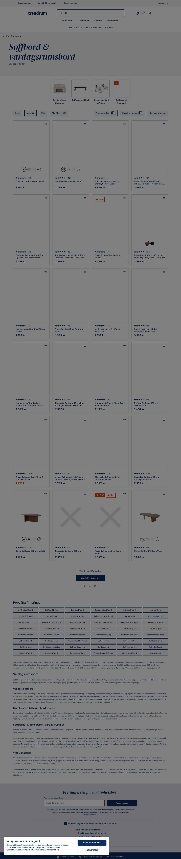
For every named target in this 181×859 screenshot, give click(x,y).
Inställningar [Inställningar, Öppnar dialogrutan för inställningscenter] (92, 850)
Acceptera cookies (92, 843)
